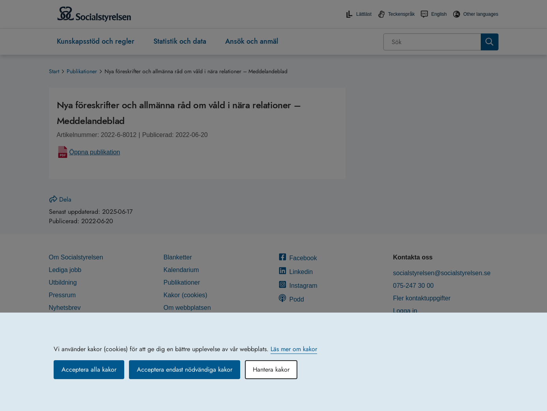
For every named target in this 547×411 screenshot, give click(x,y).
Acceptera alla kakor (89, 369)
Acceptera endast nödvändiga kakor (184, 369)
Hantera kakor (271, 369)
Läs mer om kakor (294, 349)
